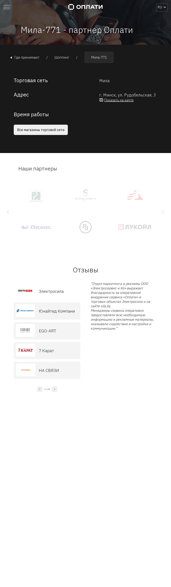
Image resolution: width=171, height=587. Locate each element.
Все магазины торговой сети (40, 129)
